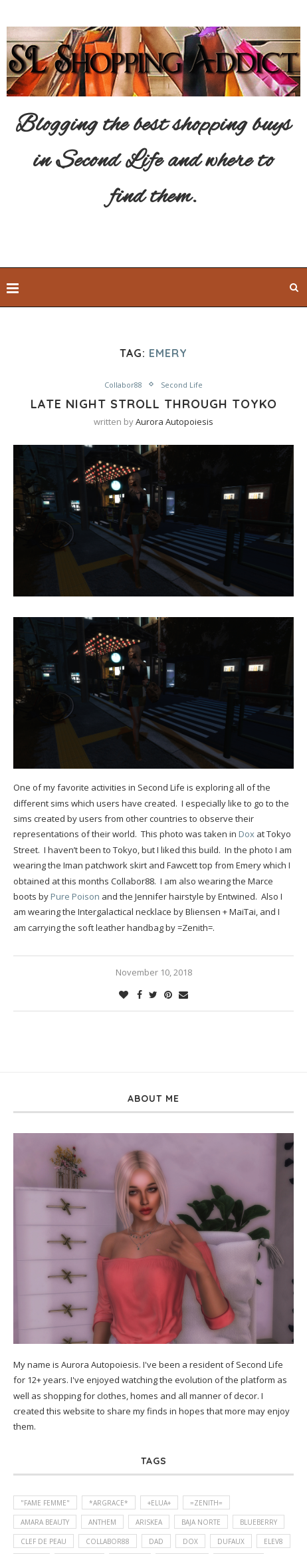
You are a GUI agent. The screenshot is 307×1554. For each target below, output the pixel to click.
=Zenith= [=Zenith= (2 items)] (206, 1502)
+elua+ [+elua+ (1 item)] (159, 1502)
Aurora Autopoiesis (174, 422)
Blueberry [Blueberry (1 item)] (258, 1522)
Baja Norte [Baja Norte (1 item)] (201, 1522)
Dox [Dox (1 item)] (190, 1541)
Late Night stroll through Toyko (154, 404)
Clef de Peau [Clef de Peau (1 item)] (43, 1541)
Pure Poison (75, 896)
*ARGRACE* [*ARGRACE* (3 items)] (108, 1502)
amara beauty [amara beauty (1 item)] (45, 1522)
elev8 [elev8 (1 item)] (273, 1541)
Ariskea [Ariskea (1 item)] (149, 1522)
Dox (247, 834)
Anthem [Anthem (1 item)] (102, 1522)
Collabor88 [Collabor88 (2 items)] (108, 1541)
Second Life (182, 384)
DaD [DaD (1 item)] (156, 1541)
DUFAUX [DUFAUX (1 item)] (231, 1541)
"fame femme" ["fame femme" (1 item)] (45, 1502)
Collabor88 (123, 384)
